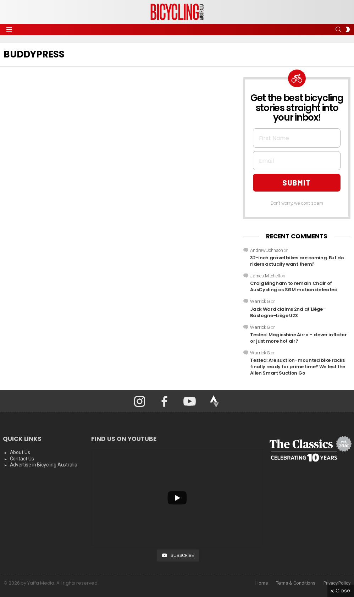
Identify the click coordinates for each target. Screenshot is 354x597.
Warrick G (260, 301)
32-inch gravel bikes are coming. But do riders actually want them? (297, 260)
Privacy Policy (336, 583)
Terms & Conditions (296, 583)
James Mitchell (265, 275)
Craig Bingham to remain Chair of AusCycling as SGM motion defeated (293, 286)
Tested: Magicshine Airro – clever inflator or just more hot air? (298, 337)
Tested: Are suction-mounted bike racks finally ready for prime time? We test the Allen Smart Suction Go (297, 366)
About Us (20, 452)
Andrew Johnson (266, 250)
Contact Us (22, 458)
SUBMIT (296, 182)
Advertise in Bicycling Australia (43, 465)
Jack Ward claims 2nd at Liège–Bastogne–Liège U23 (288, 312)
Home (261, 583)
